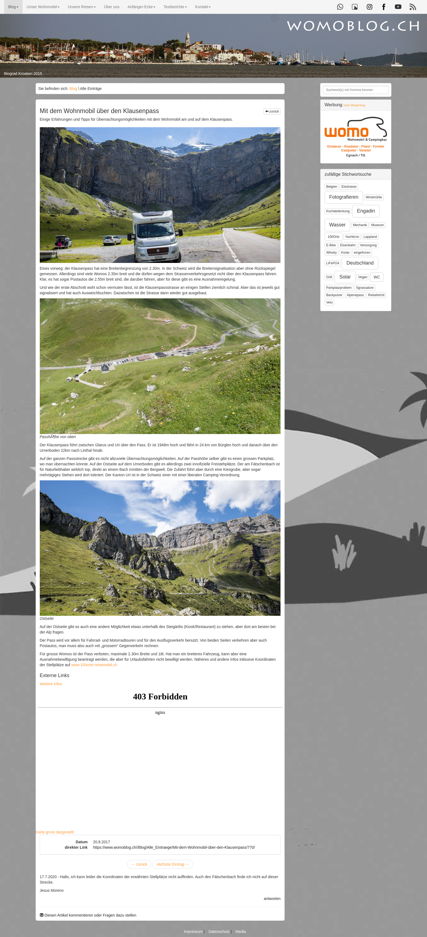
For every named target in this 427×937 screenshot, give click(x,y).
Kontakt (203, 7)
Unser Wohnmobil (43, 7)
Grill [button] (329, 277)
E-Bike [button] (331, 245)
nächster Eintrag (173, 864)
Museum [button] (377, 225)
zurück (272, 111)
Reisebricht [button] (376, 295)
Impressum (194, 931)
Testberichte (175, 7)
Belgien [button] (331, 187)
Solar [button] (345, 277)
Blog (13, 7)
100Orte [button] (333, 237)
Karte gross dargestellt (55, 832)
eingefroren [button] (362, 252)
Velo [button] (329, 302)
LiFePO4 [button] (332, 263)
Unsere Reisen (82, 7)
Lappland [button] (370, 237)
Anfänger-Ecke (141, 7)
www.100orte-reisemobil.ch (94, 665)
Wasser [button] (337, 225)
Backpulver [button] (334, 295)
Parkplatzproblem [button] (339, 288)
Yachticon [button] (352, 237)
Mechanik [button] (360, 225)
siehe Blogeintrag (354, 105)
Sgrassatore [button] (365, 288)
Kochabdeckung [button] (338, 211)
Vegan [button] (362, 277)
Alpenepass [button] (355, 295)
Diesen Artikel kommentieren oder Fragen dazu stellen (88, 915)
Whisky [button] (331, 252)
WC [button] (377, 277)
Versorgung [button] (368, 245)
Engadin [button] (366, 211)
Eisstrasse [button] (348, 187)
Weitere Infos (51, 684)
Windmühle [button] (374, 197)
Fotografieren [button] (343, 197)
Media (241, 931)
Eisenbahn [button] (348, 245)
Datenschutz (220, 931)
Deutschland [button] (360, 263)
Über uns (112, 7)
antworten (272, 898)
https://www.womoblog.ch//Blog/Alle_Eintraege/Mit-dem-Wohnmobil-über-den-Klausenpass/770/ (174, 847)
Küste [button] (345, 252)
